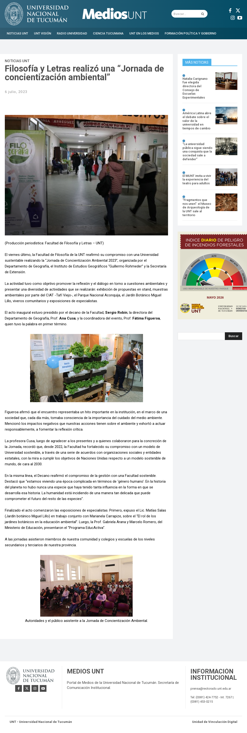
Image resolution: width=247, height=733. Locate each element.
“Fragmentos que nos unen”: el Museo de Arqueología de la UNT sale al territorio (196, 207)
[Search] (233, 336)
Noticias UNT (17, 61)
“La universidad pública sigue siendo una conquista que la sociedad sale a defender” (197, 151)
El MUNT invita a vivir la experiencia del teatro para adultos (196, 179)
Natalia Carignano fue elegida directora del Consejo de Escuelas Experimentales (195, 88)
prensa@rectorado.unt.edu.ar (210, 688)
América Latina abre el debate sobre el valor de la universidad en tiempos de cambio (196, 120)
